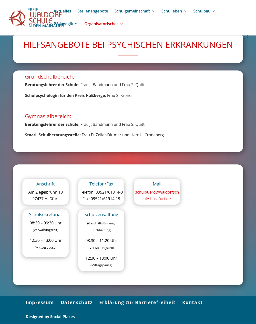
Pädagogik (63, 24)
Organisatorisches (101, 24)
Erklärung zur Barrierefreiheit (137, 302)
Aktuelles (62, 11)
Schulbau (202, 11)
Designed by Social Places (50, 316)
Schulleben (171, 11)
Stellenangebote (93, 11)
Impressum (40, 302)
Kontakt (192, 302)
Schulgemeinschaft (132, 11)
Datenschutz (76, 302)
